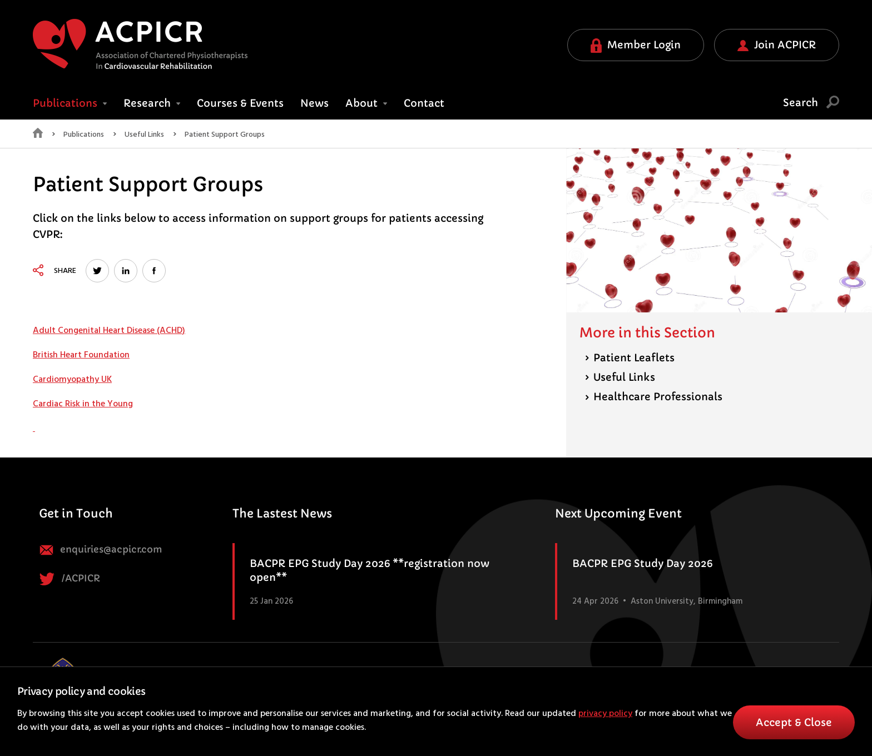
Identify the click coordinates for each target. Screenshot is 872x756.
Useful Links (144, 135)
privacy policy (605, 714)
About (366, 103)
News (314, 103)
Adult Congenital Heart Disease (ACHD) (109, 331)
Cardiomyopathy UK (72, 379)
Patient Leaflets (630, 358)
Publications (83, 135)
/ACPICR (69, 579)
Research (151, 103)
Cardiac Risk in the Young (83, 404)
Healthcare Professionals (653, 397)
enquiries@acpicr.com (100, 550)
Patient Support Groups (225, 135)
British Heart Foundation (81, 355)
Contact (424, 103)
